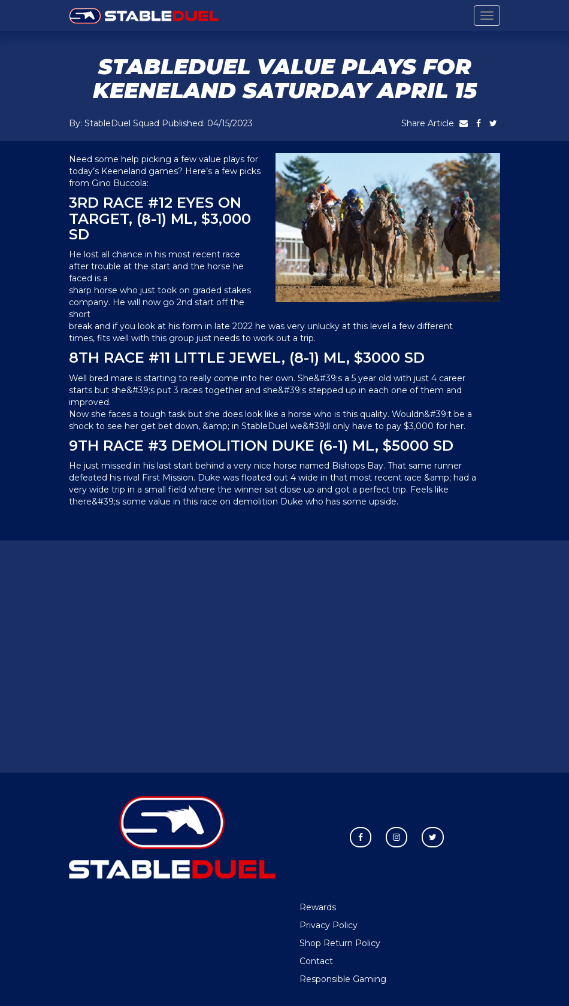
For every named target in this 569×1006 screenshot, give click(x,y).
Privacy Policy (328, 925)
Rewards (317, 907)
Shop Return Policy (339, 943)
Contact (316, 961)
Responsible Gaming (342, 979)
